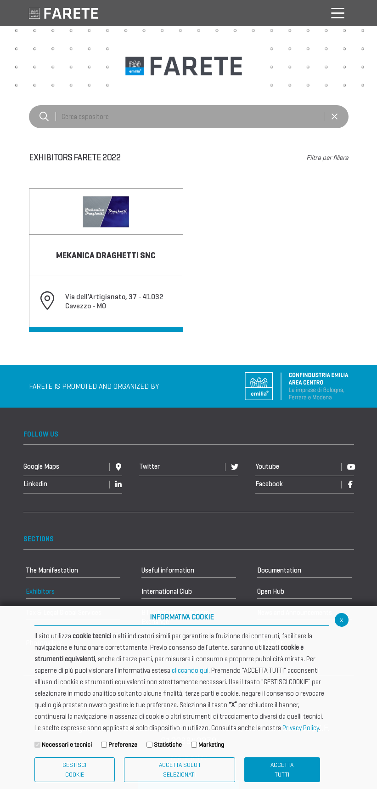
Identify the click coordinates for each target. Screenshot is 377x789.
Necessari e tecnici (67, 745)
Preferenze (122, 745)
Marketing (211, 745)
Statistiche (168, 745)
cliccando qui (190, 670)
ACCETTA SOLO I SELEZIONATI (179, 769)
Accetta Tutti (281, 769)
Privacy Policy (300, 728)
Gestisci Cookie (74, 769)
